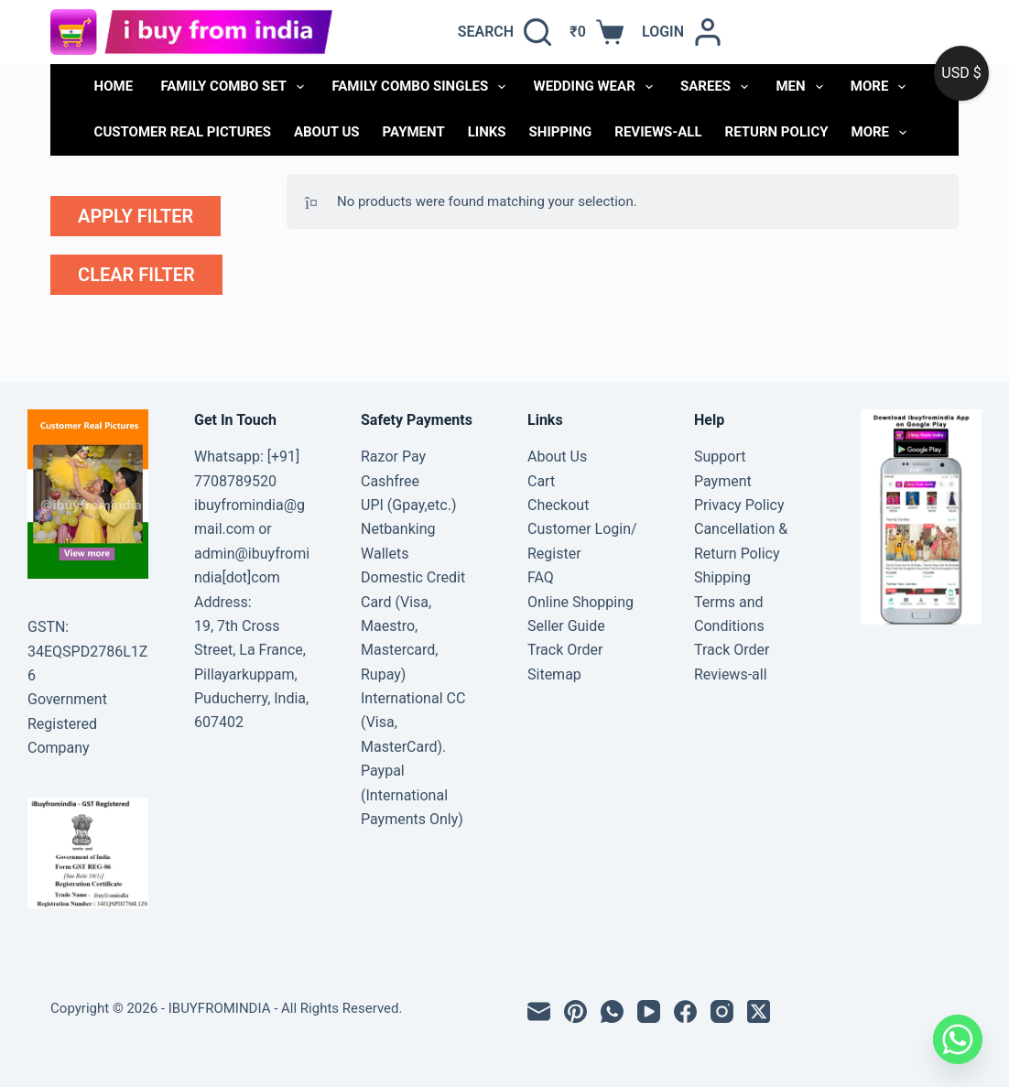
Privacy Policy (739, 505)
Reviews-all (657, 132)
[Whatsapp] (957, 1039)
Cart (541, 481)
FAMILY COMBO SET (235, 87)
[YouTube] (648, 1011)
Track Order (564, 649)
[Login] (681, 32)
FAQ (540, 577)
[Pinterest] (575, 1011)
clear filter (136, 275)
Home (114, 86)
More (882, 87)
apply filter (135, 216)
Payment (414, 132)
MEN (803, 87)
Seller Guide (566, 626)
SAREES (717, 87)
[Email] (538, 1011)
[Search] (505, 32)
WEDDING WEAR (597, 87)
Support (719, 456)
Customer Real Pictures (182, 132)
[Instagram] (722, 1011)
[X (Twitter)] (758, 1011)
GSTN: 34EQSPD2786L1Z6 (87, 651)
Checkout (558, 505)
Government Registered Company (67, 723)
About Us (327, 132)
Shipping (560, 132)
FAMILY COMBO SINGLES (422, 87)
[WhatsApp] (612, 1011)
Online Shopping (580, 602)
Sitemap (554, 674)
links (487, 132)
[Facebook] (685, 1011)
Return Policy (777, 132)
